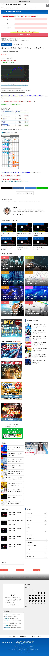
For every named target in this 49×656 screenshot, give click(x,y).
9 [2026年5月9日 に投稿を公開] (41, 595)
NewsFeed (6, 623)
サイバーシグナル (8, 614)
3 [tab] (35, 454)
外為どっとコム (5, 129)
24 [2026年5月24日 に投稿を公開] (44, 600)
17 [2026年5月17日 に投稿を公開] (44, 598)
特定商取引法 (31, 646)
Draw (5, 616)
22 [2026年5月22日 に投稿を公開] (38, 600)
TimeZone (6, 618)
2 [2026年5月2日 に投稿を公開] (41, 592)
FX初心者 (4, 257)
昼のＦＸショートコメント (6, 44)
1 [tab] (33, 454)
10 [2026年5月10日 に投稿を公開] (44, 595)
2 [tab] (34, 454)
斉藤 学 (13, 595)
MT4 (28, 636)
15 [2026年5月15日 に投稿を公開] (38, 598)
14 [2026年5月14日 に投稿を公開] (35, 598)
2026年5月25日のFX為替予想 (24, 1)
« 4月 (26, 606)
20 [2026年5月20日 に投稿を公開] (32, 600)
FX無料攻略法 (23, 636)
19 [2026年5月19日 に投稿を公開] (29, 600)
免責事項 (16, 646)
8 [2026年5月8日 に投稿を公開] (38, 595)
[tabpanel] (36, 449)
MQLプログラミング (29, 257)
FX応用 (5, 272)
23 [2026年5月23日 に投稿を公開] (41, 600)
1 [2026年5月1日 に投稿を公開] (38, 592)
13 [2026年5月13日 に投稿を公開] (32, 598)
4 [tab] (36, 454)
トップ (9, 636)
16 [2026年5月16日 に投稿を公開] (41, 598)
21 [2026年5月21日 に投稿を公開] (35, 600)
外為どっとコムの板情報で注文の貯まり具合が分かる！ (14, 181)
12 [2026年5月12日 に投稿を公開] (29, 598)
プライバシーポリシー (23, 646)
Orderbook (7, 627)
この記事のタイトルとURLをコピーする (24, 193)
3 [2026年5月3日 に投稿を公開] (44, 592)
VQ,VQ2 (6, 625)
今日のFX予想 (4, 570)
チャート (28, 287)
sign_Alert (6, 620)
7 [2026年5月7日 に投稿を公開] (35, 595)
